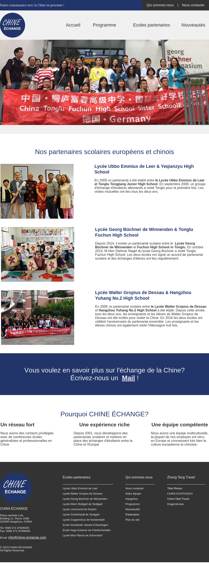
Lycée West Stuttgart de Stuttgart (83, 504)
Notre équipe (133, 493)
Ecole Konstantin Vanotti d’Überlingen (85, 524)
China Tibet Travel (178, 498)
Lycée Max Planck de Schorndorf (82, 535)
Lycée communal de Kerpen (79, 509)
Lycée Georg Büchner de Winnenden (85, 498)
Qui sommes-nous (160, 5)
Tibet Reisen (174, 488)
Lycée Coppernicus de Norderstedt (83, 519)
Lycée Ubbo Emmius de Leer (80, 488)
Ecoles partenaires (151, 25)
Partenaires (132, 514)
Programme (104, 25)
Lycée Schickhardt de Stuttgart (81, 514)
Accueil (73, 25)
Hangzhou (131, 498)
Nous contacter (193, 5)
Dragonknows (175, 504)
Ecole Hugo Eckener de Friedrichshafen (87, 530)
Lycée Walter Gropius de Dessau (82, 493)
